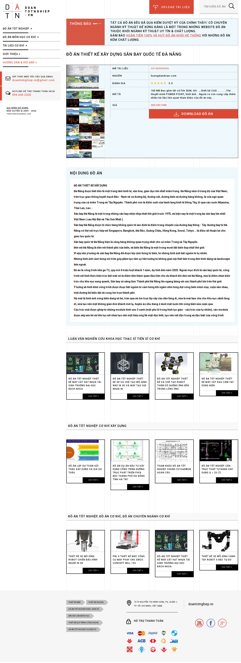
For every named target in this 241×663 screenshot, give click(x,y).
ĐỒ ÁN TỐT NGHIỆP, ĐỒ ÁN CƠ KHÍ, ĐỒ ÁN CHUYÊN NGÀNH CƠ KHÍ (119, 516)
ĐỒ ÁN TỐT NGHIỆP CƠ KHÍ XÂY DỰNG (97, 426)
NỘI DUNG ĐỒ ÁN (86, 173)
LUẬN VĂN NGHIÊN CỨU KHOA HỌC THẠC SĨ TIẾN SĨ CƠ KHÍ (114, 339)
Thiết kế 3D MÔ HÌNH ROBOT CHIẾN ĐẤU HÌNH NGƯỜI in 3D (83, 559)
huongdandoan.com (163, 75)
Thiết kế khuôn (96, 602)
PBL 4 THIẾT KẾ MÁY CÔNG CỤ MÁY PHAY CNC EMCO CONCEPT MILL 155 (129, 559)
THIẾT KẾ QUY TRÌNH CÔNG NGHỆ (83, 623)
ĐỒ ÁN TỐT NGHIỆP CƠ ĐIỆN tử (82, 629)
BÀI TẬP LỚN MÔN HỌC (79, 616)
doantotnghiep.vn (200, 604)
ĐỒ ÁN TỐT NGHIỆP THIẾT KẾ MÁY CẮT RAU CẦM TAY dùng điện (218, 382)
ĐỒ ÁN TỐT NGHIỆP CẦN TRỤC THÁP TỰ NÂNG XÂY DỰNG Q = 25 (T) (217, 469)
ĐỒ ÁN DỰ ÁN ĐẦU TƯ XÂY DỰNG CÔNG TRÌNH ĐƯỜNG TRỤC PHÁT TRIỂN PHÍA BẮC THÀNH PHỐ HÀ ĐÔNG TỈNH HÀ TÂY (129, 473)
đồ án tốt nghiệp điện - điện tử (84, 609)
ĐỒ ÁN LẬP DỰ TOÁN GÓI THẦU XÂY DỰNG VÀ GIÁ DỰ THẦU (85, 469)
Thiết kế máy (75, 602)
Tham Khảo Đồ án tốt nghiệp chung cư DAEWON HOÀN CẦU (174, 469)
